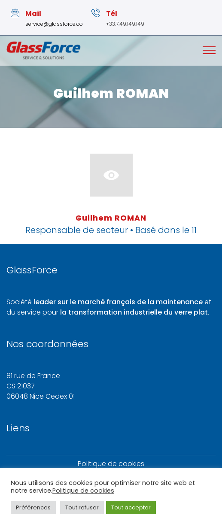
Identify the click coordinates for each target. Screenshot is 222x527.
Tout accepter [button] (131, 507)
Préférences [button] (33, 507)
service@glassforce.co (54, 23)
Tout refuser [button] (82, 507)
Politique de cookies (111, 464)
